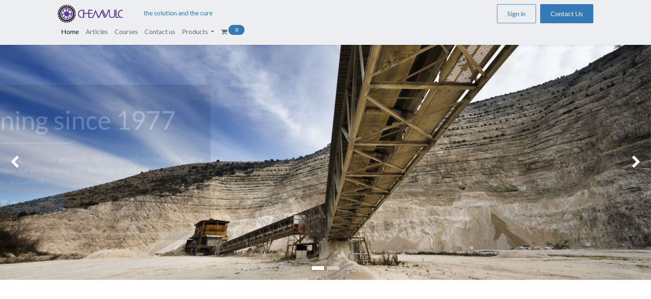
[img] (26, 162)
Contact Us (567, 13)
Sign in (516, 13)
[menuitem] (70, 31)
